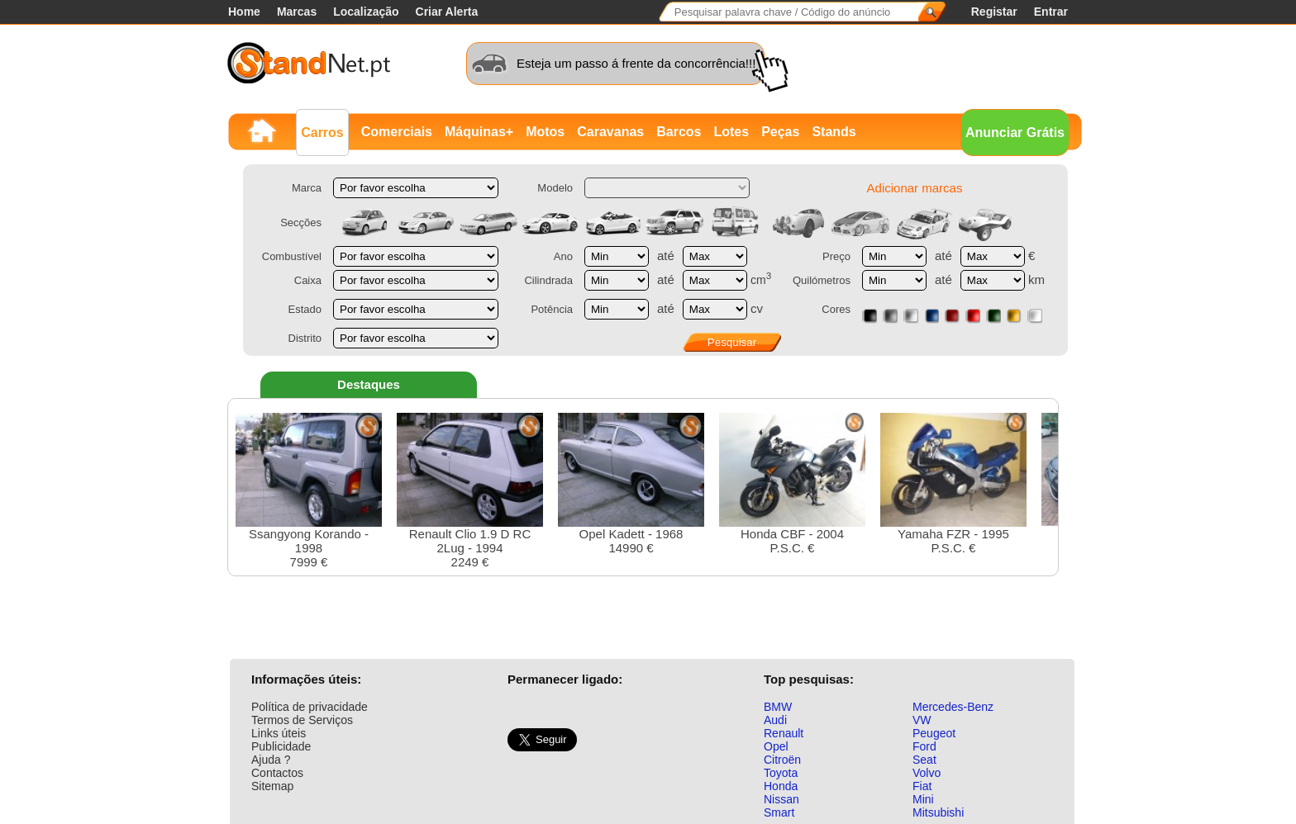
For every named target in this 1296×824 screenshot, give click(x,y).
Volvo (926, 772)
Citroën (782, 759)
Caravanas (610, 132)
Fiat (922, 786)
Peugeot (933, 733)
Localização (365, 11)
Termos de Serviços (302, 720)
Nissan (781, 799)
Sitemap (272, 786)
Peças (780, 132)
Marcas (297, 11)
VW (922, 720)
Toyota (781, 772)
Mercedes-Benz (952, 706)
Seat (924, 759)
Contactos (277, 772)
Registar (994, 11)
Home (244, 11)
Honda (781, 786)
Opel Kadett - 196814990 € (631, 484)
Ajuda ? (270, 759)
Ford (924, 746)
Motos (545, 132)
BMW (778, 706)
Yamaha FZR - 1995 (953, 484)
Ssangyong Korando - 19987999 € (309, 491)
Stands (833, 132)
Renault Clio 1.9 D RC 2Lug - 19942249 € (470, 491)
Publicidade (281, 746)
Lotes (731, 132)
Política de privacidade (309, 706)
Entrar (1051, 11)
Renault (783, 733)
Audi (775, 720)
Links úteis (278, 733)
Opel (776, 746)
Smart (779, 812)
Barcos (678, 132)
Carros (322, 132)
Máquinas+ (479, 132)
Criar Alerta (447, 11)
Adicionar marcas (915, 188)
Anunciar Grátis (1015, 132)
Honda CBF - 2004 (792, 484)
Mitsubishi (938, 812)
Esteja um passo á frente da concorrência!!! (636, 63)
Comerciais (396, 132)
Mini (923, 799)
